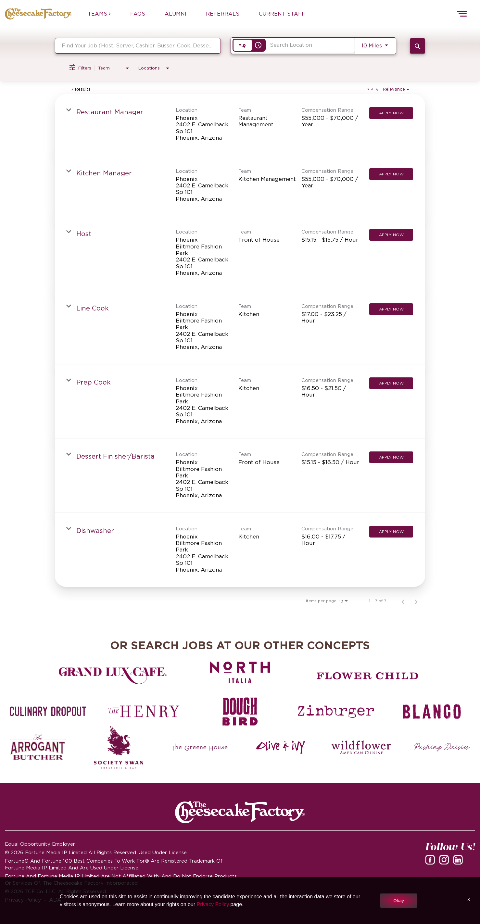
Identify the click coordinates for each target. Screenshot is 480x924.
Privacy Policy (213, 904)
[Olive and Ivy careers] (280, 747)
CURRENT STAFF (282, 14)
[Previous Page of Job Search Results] (403, 600)
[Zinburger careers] (336, 711)
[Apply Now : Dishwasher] (391, 532)
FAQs (137, 14)
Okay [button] (398, 900)
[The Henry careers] (144, 711)
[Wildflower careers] (361, 747)
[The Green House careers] (200, 747)
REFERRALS (222, 14)
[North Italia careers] (240, 672)
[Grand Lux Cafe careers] (112, 676)
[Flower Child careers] (367, 676)
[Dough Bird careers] (240, 711)
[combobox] (138, 45)
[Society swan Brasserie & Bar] (119, 747)
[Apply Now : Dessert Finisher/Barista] (391, 457)
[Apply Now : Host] (391, 235)
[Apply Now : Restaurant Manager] (391, 113)
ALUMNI (175, 14)
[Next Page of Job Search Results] (416, 600)
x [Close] (468, 899)
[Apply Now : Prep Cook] (391, 383)
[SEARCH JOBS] (417, 46)
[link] (240, 124)
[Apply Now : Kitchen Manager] (391, 174)
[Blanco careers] (432, 711)
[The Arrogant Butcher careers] (38, 747)
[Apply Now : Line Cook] (391, 309)
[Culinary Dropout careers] (48, 711)
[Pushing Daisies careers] (442, 747)
